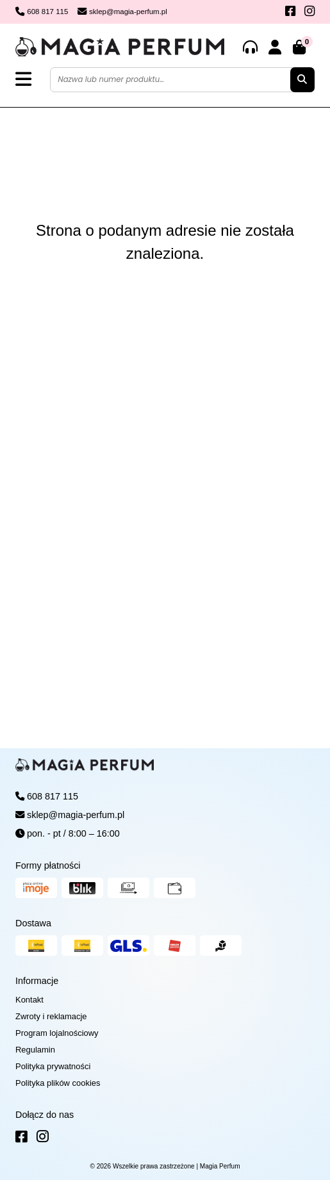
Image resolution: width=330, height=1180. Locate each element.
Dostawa (33, 923)
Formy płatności (48, 865)
